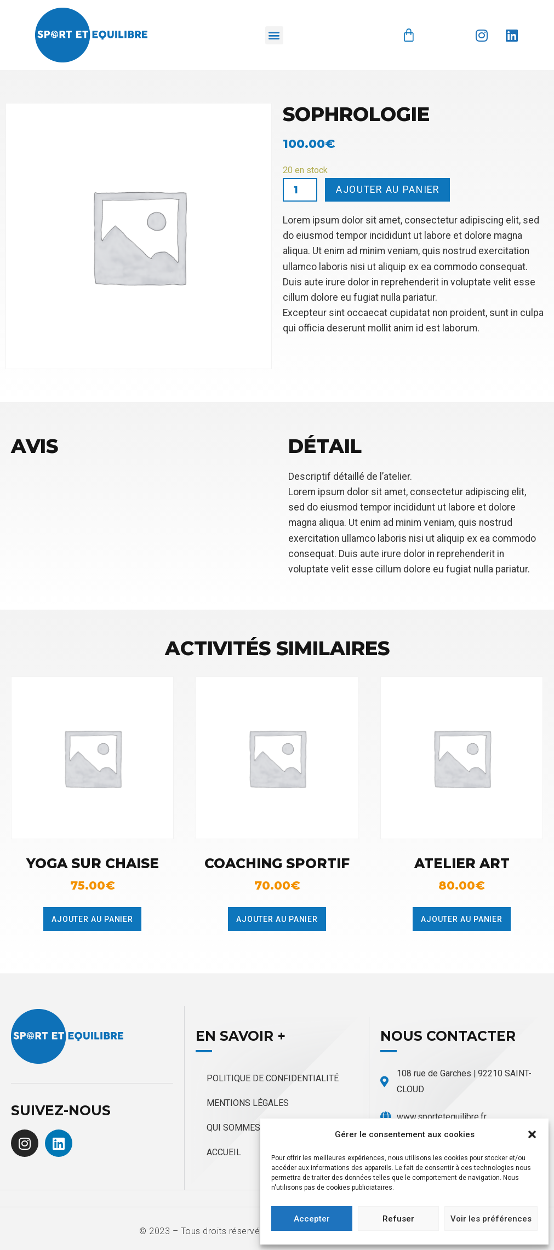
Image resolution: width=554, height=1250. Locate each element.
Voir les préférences (491, 1219)
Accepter (312, 1219)
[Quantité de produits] (300, 190)
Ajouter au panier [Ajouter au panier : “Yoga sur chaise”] (92, 919)
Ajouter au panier (387, 189)
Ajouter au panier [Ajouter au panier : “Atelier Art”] (461, 919)
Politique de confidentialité (273, 1078)
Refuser (398, 1219)
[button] (532, 1134)
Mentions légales (248, 1103)
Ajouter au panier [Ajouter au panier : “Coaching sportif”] (277, 919)
